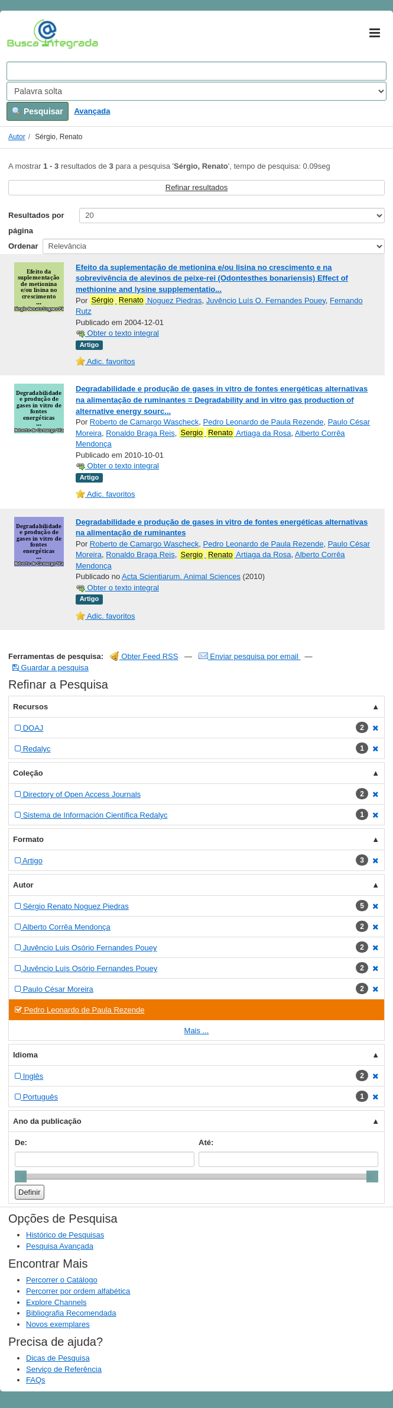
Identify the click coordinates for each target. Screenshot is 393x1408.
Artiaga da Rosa (235, 432)
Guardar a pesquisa (50, 667)
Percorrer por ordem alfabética (78, 1291)
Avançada (92, 111)
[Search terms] (196, 71)
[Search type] (196, 91)
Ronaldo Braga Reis (140, 433)
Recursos (30, 706)
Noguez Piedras (146, 300)
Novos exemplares (58, 1324)
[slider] (21, 1176)
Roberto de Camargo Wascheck (144, 421)
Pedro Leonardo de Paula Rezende (263, 421)
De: (21, 1142)
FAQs (36, 1379)
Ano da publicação (47, 1121)
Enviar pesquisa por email (250, 656)
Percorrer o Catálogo (62, 1279)
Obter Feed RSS (144, 656)
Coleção (28, 773)
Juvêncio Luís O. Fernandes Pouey (266, 300)
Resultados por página (36, 223)
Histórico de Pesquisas (65, 1234)
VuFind (25, 33)
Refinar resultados (196, 187)
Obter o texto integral (117, 333)
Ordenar (23, 246)
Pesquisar (37, 111)
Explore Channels (56, 1302)
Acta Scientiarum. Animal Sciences (181, 576)
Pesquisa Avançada (59, 1246)
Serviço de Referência (64, 1369)
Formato (28, 839)
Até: (206, 1142)
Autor (16, 137)
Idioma (25, 1054)
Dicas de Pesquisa (58, 1358)
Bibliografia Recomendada (71, 1313)
